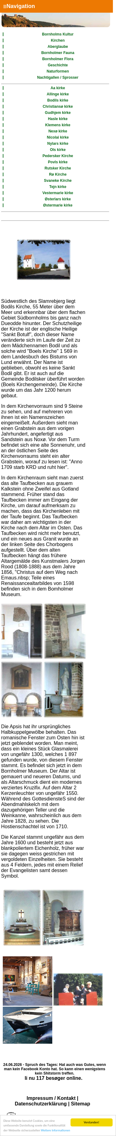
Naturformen (58, 71)
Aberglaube (58, 46)
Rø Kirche (58, 174)
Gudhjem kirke (58, 113)
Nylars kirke (57, 143)
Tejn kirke (57, 187)
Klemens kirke (57, 125)
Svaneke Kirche (57, 180)
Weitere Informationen (55, 1132)
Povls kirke (57, 162)
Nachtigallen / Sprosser (57, 77)
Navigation (19, 6)
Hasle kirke (57, 119)
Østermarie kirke (57, 205)
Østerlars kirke (58, 199)
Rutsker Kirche (58, 168)
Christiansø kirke (58, 106)
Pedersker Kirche (57, 156)
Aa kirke (57, 88)
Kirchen (58, 40)
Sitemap (80, 1103)
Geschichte (58, 65)
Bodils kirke (57, 100)
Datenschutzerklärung (41, 1103)
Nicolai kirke (58, 137)
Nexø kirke (57, 131)
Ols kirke (58, 150)
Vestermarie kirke (57, 193)
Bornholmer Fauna (57, 53)
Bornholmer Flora (57, 59)
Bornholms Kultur (58, 34)
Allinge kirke (58, 94)
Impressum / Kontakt (51, 1098)
